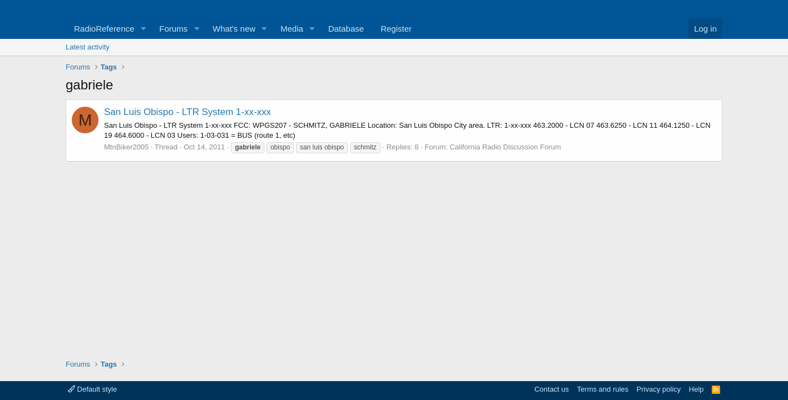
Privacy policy (659, 389)
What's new (234, 28)
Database (346, 28)
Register (396, 28)
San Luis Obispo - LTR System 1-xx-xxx (187, 112)
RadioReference (104, 28)
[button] (143, 28)
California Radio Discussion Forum (505, 147)
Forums (173, 28)
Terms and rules (602, 389)
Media (291, 28)
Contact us (551, 389)
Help (696, 389)
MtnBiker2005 (126, 147)
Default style (92, 389)
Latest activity (88, 47)
